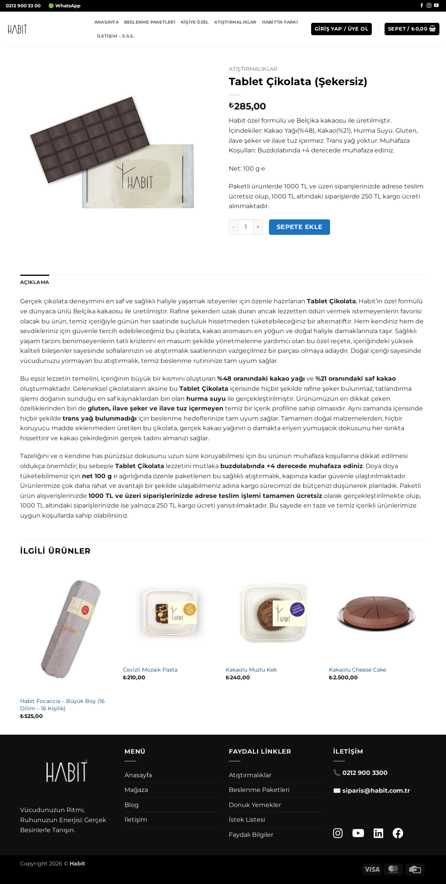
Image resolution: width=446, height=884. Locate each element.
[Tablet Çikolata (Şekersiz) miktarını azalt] (233, 227)
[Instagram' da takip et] (429, 6)
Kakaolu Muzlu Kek (251, 669)
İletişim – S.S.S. (115, 36)
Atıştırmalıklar (235, 22)
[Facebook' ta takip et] (421, 6)
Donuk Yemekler (255, 805)
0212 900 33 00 (23, 6)
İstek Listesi (247, 819)
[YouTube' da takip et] (436, 6)
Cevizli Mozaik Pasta (150, 669)
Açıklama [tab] (34, 282)
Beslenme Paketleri (149, 22)
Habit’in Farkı (280, 22)
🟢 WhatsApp (64, 6)
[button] (341, 29)
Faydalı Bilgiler (251, 834)
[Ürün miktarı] (246, 227)
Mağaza (136, 789)
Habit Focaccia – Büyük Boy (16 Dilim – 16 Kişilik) (62, 705)
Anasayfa (106, 22)
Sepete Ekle (300, 227)
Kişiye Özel (195, 22)
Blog (131, 805)
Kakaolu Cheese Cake (357, 669)
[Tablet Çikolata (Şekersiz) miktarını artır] (258, 227)
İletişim (135, 819)
